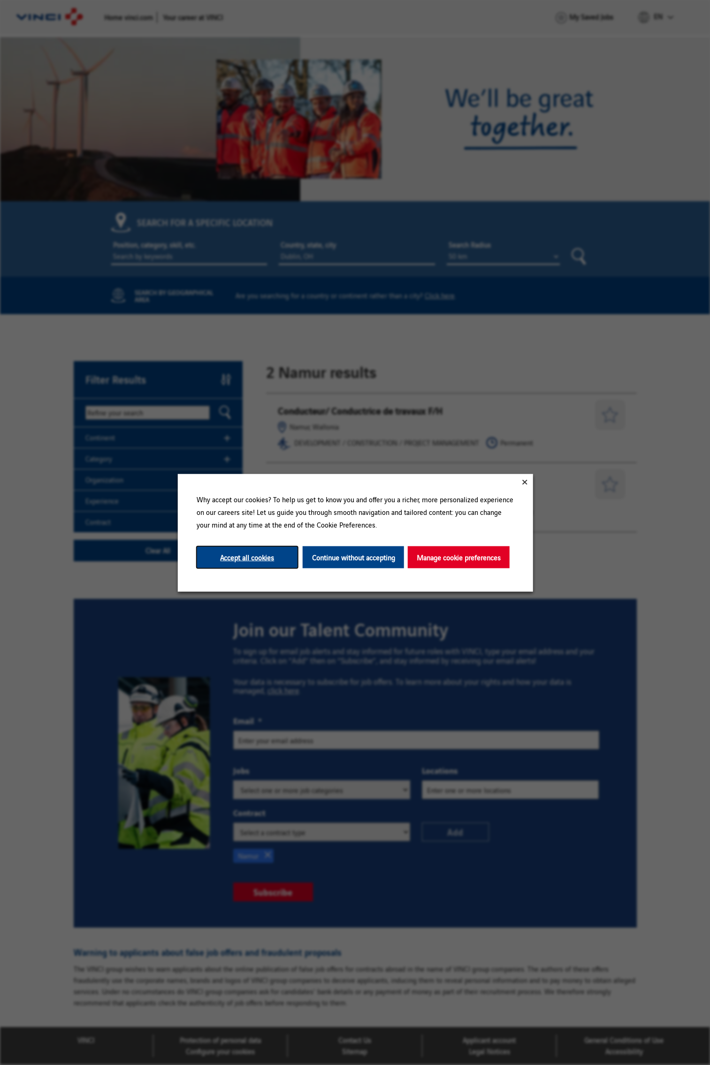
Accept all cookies (247, 557)
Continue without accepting (353, 557)
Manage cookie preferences (458, 557)
